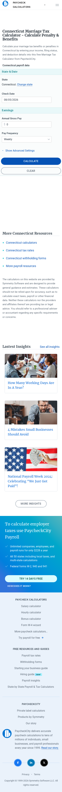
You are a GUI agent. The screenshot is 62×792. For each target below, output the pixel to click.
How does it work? (19, 586)
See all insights (50, 346)
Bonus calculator (31, 618)
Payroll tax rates (31, 655)
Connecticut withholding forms (26, 258)
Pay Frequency (10, 133)
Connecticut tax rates (20, 250)
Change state (24, 84)
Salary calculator (31, 606)
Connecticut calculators (21, 242)
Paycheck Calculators (29, 4)
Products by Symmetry (31, 716)
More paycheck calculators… (31, 631)
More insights (31, 503)
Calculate (30, 161)
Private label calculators (31, 710)
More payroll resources (21, 266)
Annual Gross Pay (11, 118)
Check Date (8, 93)
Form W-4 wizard (31, 625)
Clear (31, 170)
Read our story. (50, 747)
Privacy (25, 774)
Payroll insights (31, 680)
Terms (37, 774)
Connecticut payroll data (15, 65)
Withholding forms (31, 662)
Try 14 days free (31, 578)
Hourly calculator (31, 612)
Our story (31, 723)
